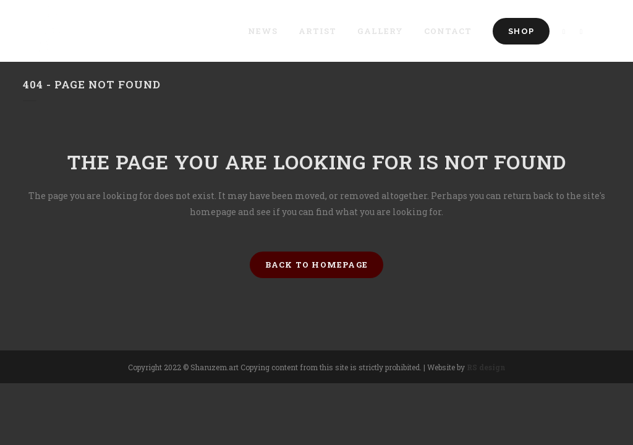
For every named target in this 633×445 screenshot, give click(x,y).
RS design (486, 367)
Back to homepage (316, 264)
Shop (521, 31)
